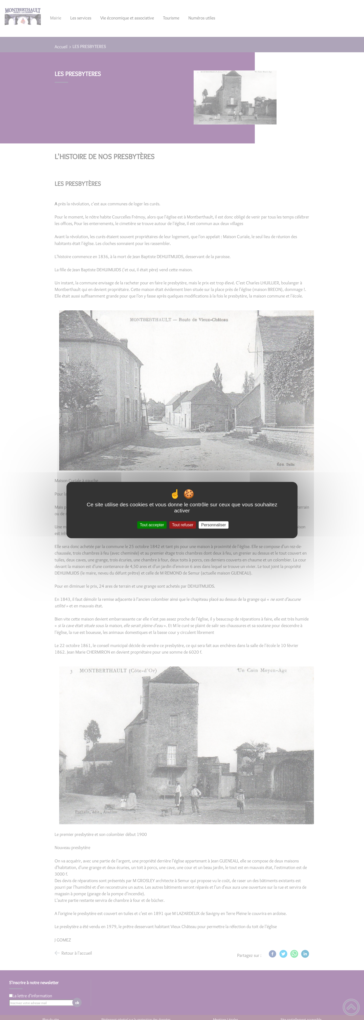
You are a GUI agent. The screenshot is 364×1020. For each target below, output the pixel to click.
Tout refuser (182, 525)
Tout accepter (152, 525)
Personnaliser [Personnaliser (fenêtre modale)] (213, 525)
